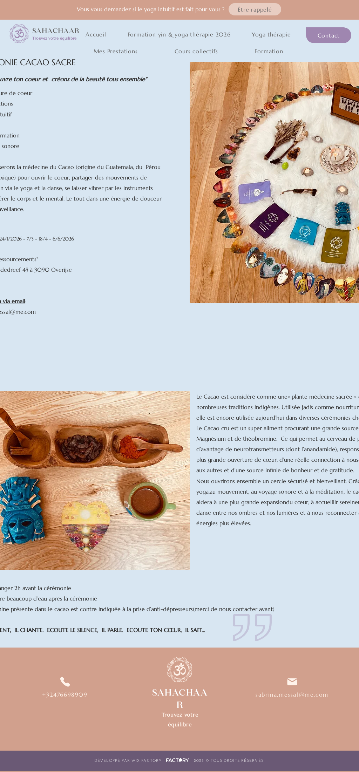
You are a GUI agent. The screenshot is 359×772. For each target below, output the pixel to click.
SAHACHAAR (56, 31)
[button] (255, 9)
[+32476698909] (65, 687)
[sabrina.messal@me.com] (292, 687)
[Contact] (328, 35)
